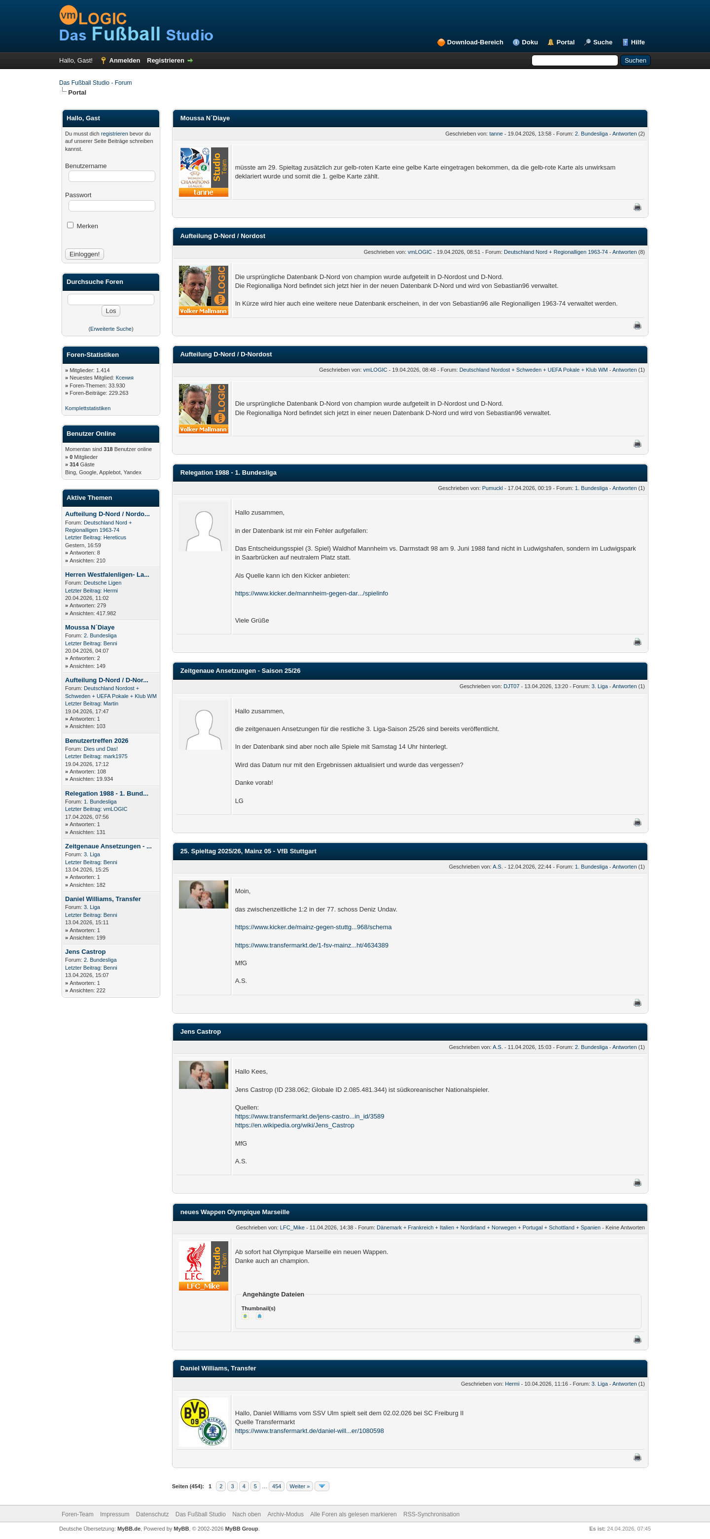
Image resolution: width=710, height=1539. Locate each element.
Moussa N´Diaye (89, 627)
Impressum (114, 1514)
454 (276, 1486)
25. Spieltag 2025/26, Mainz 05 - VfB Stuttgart (248, 851)
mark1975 (116, 756)
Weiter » (300, 1486)
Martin (111, 703)
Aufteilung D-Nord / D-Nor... (106, 680)
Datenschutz (152, 1514)
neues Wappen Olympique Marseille (234, 1212)
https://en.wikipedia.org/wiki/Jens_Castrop (295, 1125)
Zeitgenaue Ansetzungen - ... (108, 846)
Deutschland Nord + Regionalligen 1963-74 (556, 252)
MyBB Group (241, 1529)
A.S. (498, 867)
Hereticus (115, 537)
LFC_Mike (292, 1227)
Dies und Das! (101, 749)
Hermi (111, 591)
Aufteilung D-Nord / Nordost (222, 236)
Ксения (125, 378)
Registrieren (165, 60)
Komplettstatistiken (87, 408)
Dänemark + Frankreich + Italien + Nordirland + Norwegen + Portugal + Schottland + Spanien (489, 1227)
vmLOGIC (116, 809)
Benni (110, 643)
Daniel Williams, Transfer (103, 899)
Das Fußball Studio (201, 1514)
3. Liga (92, 854)
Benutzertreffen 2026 (97, 740)
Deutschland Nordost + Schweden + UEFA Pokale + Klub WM (534, 370)
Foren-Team (78, 1514)
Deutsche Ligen (102, 583)
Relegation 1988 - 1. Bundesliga (228, 472)
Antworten (624, 134)
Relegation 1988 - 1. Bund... (106, 793)
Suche (602, 42)
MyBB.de (129, 1529)
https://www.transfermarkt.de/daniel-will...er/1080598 (309, 1430)
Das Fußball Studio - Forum (95, 82)
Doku (530, 42)
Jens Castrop (85, 951)
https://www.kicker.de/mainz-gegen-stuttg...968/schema (313, 927)
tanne (496, 134)
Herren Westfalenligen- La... (107, 574)
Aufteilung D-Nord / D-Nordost (226, 354)
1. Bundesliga (100, 801)
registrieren (114, 134)
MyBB (181, 1529)
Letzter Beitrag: (83, 537)
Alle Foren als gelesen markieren (353, 1514)
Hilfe (638, 42)
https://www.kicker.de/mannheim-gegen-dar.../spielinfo (312, 593)
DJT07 (511, 686)
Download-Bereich (475, 42)
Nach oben (246, 1514)
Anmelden (125, 60)
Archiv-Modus (286, 1514)
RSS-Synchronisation (431, 1514)
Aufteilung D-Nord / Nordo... (107, 514)
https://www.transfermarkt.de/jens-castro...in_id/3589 (310, 1116)
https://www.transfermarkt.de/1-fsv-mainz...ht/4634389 (312, 945)
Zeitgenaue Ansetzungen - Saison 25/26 (240, 670)
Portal (566, 42)
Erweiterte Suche (111, 329)
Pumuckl (492, 488)
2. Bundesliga (100, 635)
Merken (82, 226)
